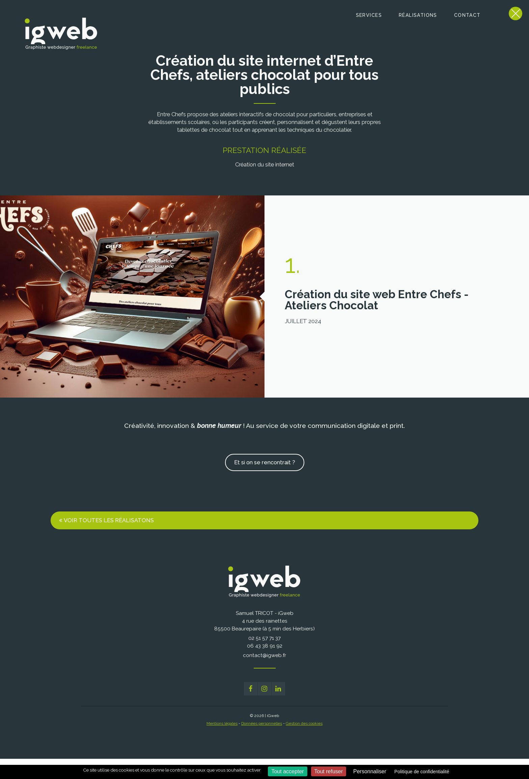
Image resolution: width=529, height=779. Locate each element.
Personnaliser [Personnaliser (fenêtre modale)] (369, 771)
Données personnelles (261, 723)
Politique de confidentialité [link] (421, 771)
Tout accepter (287, 771)
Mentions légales (222, 723)
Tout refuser (328, 771)
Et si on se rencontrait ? (264, 462)
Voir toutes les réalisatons (109, 520)
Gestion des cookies (304, 723)
